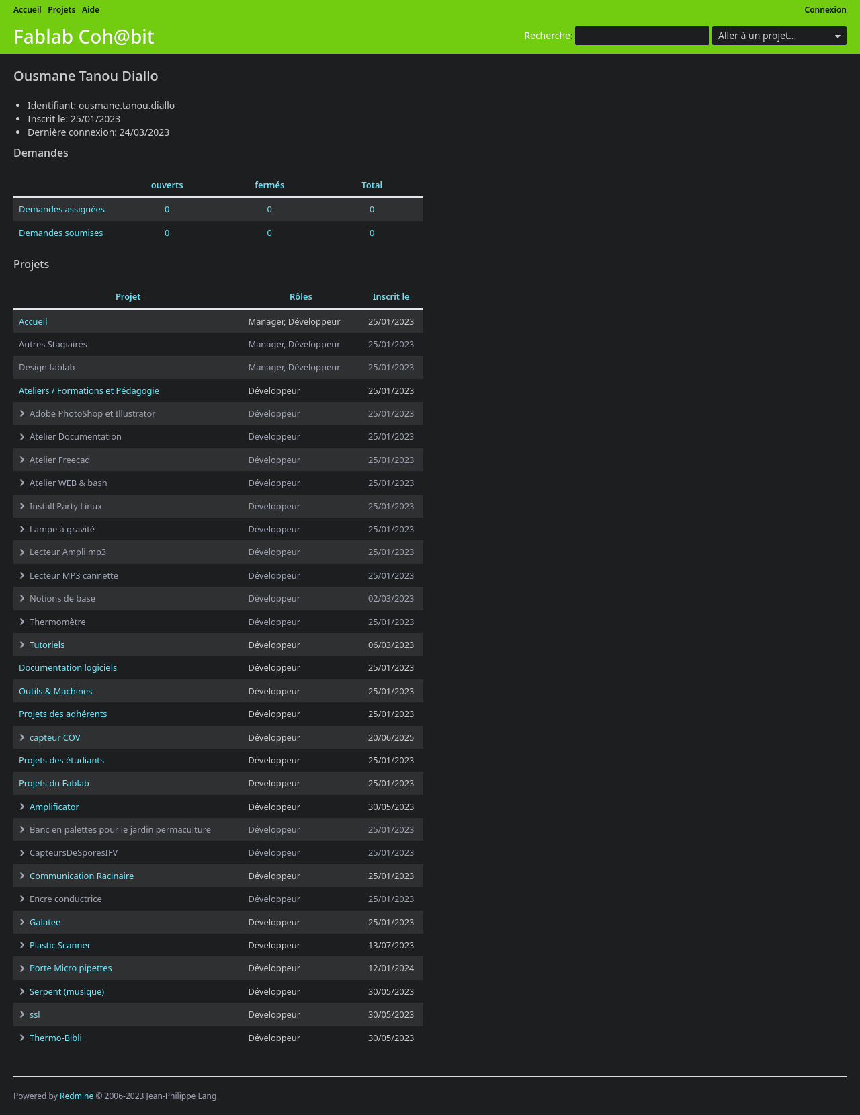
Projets (61, 9)
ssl (35, 1014)
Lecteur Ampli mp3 (68, 552)
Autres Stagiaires (53, 344)
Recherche (547, 35)
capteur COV (55, 737)
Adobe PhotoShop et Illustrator (93, 413)
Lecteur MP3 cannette (74, 575)
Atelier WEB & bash (69, 483)
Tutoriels (47, 644)
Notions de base (62, 598)
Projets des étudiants (61, 760)
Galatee (45, 922)
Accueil (27, 9)
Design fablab (47, 367)
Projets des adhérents (63, 714)
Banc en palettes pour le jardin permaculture (120, 829)
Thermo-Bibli (56, 1038)
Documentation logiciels (68, 667)
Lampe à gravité (62, 529)
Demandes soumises (61, 232)
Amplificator (54, 806)
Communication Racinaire (82, 876)
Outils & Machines (55, 691)
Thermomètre (58, 622)
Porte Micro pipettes (71, 968)
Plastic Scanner (60, 945)
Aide (90, 9)
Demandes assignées (62, 209)
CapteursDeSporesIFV (74, 852)
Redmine (76, 1096)
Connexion (826, 9)
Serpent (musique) (67, 991)
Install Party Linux (66, 506)
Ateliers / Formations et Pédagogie (89, 390)
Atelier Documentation (76, 436)
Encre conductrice (66, 899)
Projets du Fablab (54, 783)
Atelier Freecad (60, 460)
